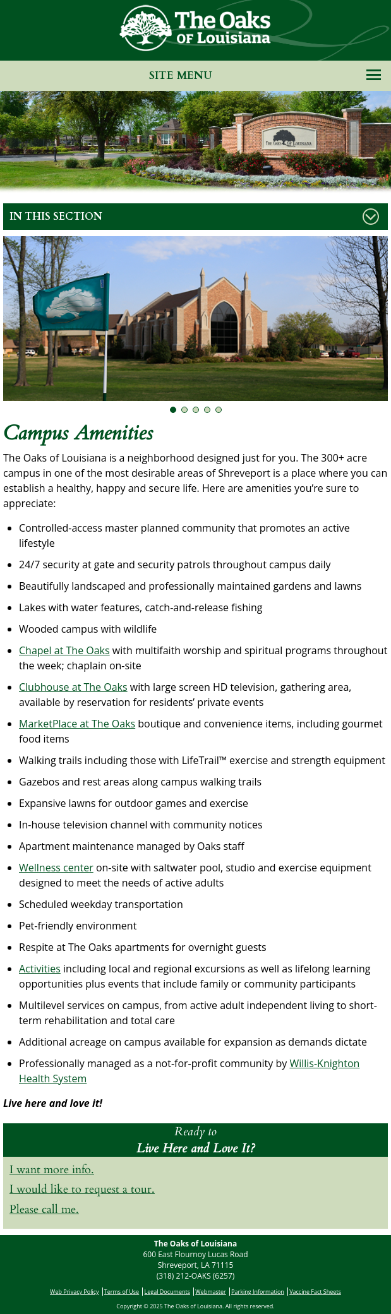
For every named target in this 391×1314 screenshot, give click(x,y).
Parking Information (257, 1291)
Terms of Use (121, 1291)
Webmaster (210, 1291)
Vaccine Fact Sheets (315, 1291)
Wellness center (56, 868)
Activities (40, 969)
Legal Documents (167, 1291)
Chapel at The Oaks (64, 650)
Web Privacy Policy (74, 1291)
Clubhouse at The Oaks (73, 687)
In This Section (55, 217)
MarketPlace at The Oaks (77, 724)
